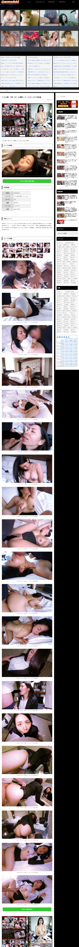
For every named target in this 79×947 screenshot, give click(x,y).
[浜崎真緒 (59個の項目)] (74, 283)
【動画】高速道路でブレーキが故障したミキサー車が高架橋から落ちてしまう (66, 83)
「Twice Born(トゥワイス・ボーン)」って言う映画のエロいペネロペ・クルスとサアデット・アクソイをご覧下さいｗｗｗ (66, 77)
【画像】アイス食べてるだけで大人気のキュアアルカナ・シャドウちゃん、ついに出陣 (66, 69)
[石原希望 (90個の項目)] (74, 251)
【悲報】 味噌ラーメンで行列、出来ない (9, 60)
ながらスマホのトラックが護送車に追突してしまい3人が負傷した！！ (66, 80)
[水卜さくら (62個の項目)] (74, 276)
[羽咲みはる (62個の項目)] (60, 276)
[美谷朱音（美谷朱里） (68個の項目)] (67, 268)
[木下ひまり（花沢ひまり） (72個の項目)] (63, 264)
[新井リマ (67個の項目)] (75, 268)
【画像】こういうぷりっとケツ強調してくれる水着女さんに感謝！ (39, 77)
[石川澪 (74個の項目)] (64, 262)
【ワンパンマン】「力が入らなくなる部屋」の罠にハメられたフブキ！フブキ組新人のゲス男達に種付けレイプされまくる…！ (66, 74)
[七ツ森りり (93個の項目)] (74, 249)
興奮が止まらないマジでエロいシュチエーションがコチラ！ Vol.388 (66, 86)
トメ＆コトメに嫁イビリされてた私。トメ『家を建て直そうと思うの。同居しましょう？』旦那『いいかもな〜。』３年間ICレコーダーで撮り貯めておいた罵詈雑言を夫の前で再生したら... (13, 71)
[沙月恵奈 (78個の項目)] (60, 260)
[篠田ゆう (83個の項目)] (74, 255)
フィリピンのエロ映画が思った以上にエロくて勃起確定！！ (65, 60)
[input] (67, 96)
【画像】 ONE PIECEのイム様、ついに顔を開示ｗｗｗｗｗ (12, 83)
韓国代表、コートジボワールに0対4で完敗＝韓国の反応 (12, 63)
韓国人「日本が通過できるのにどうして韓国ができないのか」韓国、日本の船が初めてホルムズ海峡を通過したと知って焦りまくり (13, 66)
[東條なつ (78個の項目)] (67, 258)
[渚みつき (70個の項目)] (59, 268)
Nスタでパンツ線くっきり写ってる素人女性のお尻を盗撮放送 (39, 86)
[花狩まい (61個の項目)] (64, 279)
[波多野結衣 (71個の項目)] (60, 266)
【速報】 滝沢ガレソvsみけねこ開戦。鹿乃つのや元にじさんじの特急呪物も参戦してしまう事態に (13, 80)
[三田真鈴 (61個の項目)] (59, 279)
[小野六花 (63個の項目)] (68, 274)
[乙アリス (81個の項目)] (60, 258)
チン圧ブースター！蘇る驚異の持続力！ (7, 6)
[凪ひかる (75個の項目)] (74, 260)
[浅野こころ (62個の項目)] (74, 274)
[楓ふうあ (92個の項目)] (60, 251)
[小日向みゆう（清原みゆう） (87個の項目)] (71, 253)
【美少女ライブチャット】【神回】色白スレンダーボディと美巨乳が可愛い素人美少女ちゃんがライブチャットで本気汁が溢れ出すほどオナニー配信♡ (39, 80)
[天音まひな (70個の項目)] (67, 266)
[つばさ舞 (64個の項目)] (67, 272)
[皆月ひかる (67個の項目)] (60, 270)
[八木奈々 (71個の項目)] (74, 264)
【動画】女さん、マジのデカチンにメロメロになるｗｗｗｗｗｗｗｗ (39, 69)
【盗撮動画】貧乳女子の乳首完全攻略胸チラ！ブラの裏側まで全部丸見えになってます (66, 66)
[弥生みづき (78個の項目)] (74, 258)
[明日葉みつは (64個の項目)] (60, 274)
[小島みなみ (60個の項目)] (67, 283)
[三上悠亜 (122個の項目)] (60, 245)
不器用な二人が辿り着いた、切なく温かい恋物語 (10, 57)
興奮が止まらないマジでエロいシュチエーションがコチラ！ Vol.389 (66, 63)
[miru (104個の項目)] (64, 247)
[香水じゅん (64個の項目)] (74, 272)
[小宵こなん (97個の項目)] (60, 249)
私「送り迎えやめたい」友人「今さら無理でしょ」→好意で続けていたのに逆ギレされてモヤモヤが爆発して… (13, 69)
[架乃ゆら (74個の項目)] (69, 262)
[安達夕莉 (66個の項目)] (67, 270)
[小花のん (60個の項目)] (74, 281)
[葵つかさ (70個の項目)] (74, 266)
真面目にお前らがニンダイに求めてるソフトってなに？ (12, 74)
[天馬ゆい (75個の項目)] (59, 262)
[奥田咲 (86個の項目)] (68, 255)
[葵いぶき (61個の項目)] (70, 279)
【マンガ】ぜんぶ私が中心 (32, 57)
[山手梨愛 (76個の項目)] (67, 260)
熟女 (15, 199)
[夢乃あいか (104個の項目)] (69, 247)
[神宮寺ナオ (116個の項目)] (67, 245)
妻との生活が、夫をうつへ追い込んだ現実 (62, 57)
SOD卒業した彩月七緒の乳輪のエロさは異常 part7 (37, 74)
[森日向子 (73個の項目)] (75, 262)
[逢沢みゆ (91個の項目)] (67, 251)
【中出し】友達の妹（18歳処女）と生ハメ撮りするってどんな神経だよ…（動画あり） (39, 60)
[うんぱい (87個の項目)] (60, 253)
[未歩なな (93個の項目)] (67, 249)
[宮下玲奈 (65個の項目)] (74, 270)
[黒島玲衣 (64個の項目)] (60, 272)
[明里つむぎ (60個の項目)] (60, 283)
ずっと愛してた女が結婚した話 (33, 66)
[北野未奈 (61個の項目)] (60, 281)
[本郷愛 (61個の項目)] (75, 279)
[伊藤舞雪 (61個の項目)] (67, 281)
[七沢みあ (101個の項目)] (75, 247)
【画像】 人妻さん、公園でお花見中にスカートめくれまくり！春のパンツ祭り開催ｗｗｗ (13, 86)
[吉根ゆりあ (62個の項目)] (67, 276)
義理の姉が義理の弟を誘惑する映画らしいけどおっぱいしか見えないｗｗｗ (66, 71)
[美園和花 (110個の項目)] (59, 247)
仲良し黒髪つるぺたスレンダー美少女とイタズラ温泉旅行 (38, 63)
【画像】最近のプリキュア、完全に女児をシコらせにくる (38, 71)
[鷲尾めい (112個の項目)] (74, 245)
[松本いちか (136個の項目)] (61, 243)
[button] (76, 96)
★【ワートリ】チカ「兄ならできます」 (9, 77)
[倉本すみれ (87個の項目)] (60, 255)
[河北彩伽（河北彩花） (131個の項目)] (71, 243)
